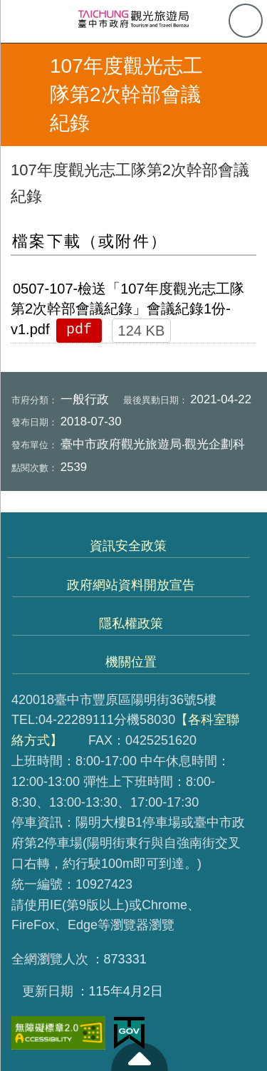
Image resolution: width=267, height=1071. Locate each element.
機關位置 (131, 662)
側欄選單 (21, 21)
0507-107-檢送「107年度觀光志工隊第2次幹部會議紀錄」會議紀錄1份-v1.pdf (127, 309)
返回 (23, 94)
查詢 (245, 20)
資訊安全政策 (128, 546)
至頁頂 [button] (139, 1056)
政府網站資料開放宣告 (131, 585)
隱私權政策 (131, 623)
